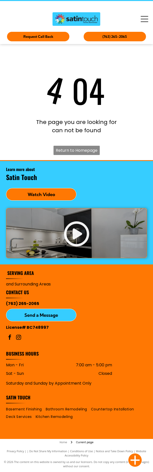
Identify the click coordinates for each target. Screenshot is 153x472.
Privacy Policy (15, 451)
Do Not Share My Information (48, 451)
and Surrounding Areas (28, 284)
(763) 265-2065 (22, 303)
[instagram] (18, 338)
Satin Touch (18, 397)
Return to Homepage (76, 150)
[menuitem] (26, 409)
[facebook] (10, 338)
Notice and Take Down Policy (114, 451)
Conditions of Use (81, 451)
